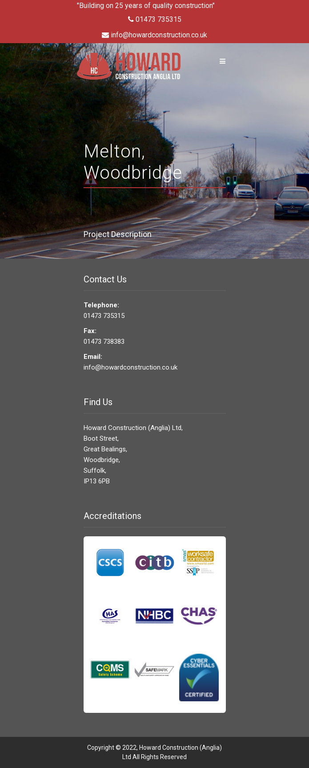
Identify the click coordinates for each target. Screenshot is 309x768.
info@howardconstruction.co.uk (154, 35)
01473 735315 (154, 19)
